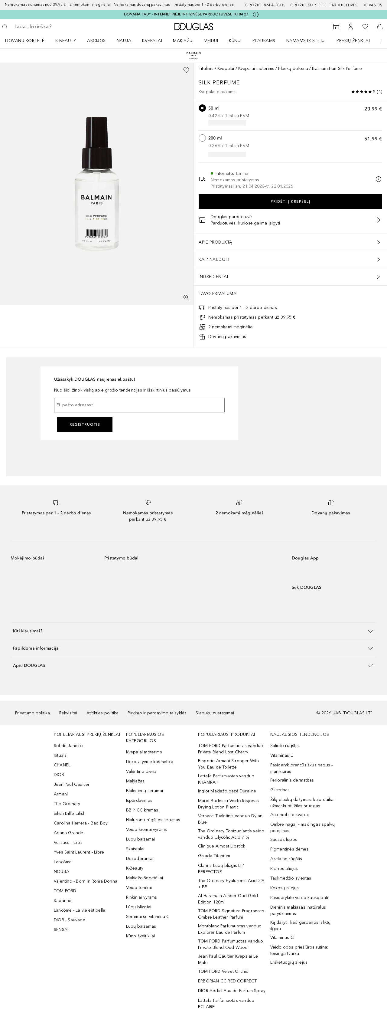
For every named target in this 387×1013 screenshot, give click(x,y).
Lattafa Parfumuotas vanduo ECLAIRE (226, 1003)
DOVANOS (372, 5)
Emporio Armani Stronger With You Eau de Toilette (228, 764)
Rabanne (62, 900)
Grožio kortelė (307, 5)
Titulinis (206, 68)
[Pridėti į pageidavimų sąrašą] (186, 70)
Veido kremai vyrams (146, 829)
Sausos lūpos (283, 839)
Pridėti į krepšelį (290, 201)
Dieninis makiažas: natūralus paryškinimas (298, 910)
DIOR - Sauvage (69, 920)
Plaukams (263, 40)
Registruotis (85, 424)
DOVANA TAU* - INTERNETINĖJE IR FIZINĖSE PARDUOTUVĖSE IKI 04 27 (186, 14)
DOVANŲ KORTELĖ (24, 40)
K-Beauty (135, 868)
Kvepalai (152, 40)
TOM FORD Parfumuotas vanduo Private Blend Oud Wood (230, 944)
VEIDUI (211, 40)
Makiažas (135, 781)
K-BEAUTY (65, 40)
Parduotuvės (344, 5)
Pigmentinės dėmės (289, 849)
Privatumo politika (32, 713)
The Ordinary (67, 803)
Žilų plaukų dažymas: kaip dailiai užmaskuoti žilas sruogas (302, 802)
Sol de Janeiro (68, 745)
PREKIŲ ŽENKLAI (353, 40)
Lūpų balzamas (141, 926)
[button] (193, 631)
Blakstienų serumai (144, 790)
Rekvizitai (68, 713)
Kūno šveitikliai (140, 936)
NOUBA (61, 871)
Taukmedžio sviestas (290, 878)
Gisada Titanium (214, 855)
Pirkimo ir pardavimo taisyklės (157, 713)
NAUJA (124, 40)
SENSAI (61, 929)
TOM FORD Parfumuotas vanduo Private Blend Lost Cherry (230, 749)
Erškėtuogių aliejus (289, 962)
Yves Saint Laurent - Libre (79, 852)
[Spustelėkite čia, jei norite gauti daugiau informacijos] (256, 14)
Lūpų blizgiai (138, 907)
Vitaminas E (281, 755)
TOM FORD (65, 890)
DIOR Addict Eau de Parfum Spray (231, 990)
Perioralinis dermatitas (292, 780)
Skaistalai (135, 848)
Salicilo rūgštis (284, 745)
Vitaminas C (282, 937)
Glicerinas (280, 789)
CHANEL (62, 765)
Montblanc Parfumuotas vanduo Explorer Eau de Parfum (230, 929)
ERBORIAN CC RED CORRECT (227, 981)
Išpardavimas (139, 800)
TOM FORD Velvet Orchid (223, 971)
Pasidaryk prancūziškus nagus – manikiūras (301, 768)
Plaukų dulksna (293, 68)
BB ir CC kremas (142, 810)
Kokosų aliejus (284, 887)
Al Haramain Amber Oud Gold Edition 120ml (228, 899)
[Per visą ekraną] (186, 297)
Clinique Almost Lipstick (221, 846)
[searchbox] (59, 26)
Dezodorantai (139, 858)
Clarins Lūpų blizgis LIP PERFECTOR (221, 868)
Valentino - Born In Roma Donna (85, 881)
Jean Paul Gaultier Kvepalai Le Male (228, 959)
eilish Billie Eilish (70, 813)
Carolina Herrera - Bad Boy (81, 823)
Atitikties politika (102, 713)
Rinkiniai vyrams (141, 897)
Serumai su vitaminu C (148, 916)
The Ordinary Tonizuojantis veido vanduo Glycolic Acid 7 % (231, 834)
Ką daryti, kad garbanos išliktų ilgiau (300, 925)
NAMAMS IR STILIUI (306, 40)
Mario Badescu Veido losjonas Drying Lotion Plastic (228, 804)
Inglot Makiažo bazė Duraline (227, 791)
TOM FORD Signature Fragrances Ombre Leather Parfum (231, 914)
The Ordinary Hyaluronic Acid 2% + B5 (231, 884)
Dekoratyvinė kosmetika (149, 761)
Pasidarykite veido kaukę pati (299, 897)
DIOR (59, 774)
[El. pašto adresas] (139, 405)
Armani (61, 794)
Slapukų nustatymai (215, 713)
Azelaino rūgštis (286, 858)
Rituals (60, 755)
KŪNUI (235, 40)
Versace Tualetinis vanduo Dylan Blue (230, 819)
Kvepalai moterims (256, 68)
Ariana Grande (68, 832)
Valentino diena (141, 771)
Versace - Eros (68, 842)
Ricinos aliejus (284, 868)
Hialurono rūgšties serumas (153, 819)
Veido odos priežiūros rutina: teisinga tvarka (299, 950)
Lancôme (63, 861)
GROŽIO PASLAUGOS (265, 5)
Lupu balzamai (140, 839)
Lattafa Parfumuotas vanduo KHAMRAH (226, 779)
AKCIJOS (96, 40)
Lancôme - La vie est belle (79, 910)
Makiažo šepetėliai (144, 877)
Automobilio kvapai (289, 814)
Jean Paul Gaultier (72, 784)
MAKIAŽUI (183, 40)
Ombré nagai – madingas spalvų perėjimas (302, 827)
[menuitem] (28, 40)
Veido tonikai (139, 887)
